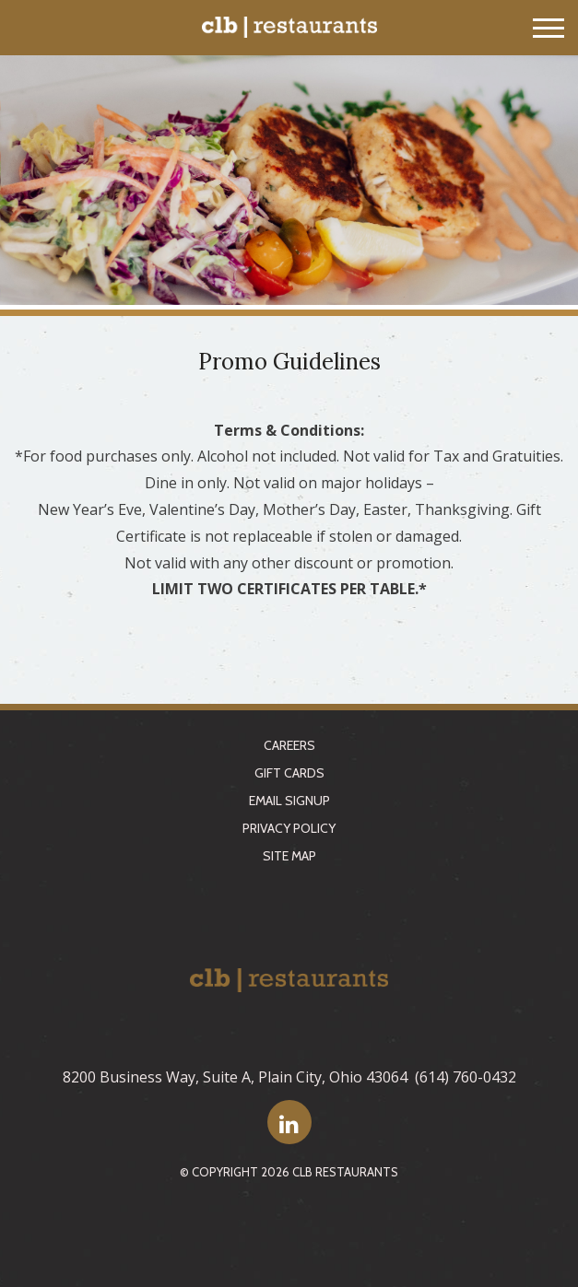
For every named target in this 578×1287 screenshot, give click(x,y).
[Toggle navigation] (548, 28)
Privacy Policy (289, 828)
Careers (289, 745)
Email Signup (289, 800)
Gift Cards (289, 773)
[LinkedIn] (289, 1122)
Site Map (289, 856)
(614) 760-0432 (465, 1077)
